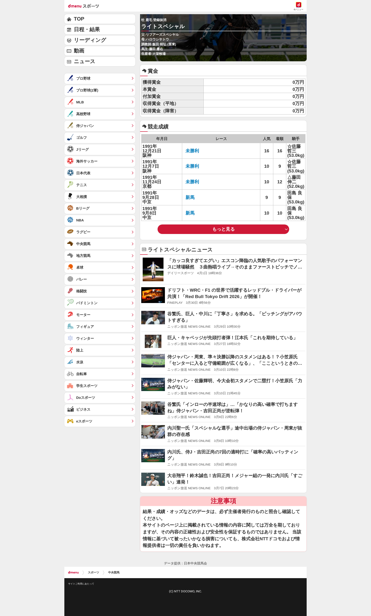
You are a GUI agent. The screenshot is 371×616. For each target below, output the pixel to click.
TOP (79, 19)
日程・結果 (87, 29)
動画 (79, 51)
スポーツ (93, 572)
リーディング (90, 40)
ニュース (84, 61)
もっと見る (223, 229)
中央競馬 (113, 572)
